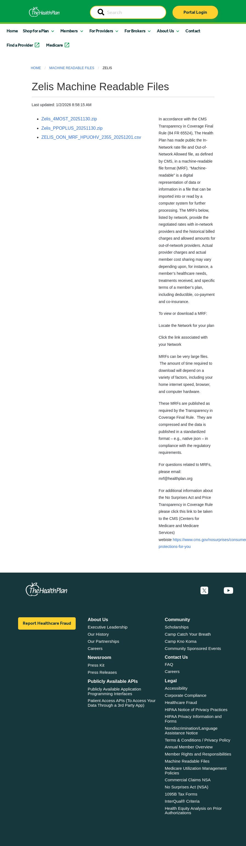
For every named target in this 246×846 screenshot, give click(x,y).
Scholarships (177, 627)
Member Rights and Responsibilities (198, 754)
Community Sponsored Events (193, 648)
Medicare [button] (54, 45)
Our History (98, 634)
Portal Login (195, 12)
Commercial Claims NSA (188, 779)
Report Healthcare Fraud (47, 623)
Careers (95, 648)
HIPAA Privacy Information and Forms (193, 718)
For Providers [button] (101, 30)
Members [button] (69, 30)
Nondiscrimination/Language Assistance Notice (191, 730)
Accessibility (176, 688)
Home (12, 30)
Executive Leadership (108, 627)
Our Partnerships (103, 641)
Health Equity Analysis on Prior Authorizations (193, 810)
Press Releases (102, 672)
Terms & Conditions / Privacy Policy (197, 740)
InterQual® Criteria (182, 801)
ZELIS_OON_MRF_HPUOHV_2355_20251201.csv (91, 137)
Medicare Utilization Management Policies (196, 770)
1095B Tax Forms (181, 794)
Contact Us (176, 657)
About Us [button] (165, 30)
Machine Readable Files (71, 68)
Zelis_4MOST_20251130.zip (69, 119)
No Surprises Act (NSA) (186, 787)
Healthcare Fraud (181, 702)
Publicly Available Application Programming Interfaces (114, 691)
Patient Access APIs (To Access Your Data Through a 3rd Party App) (121, 703)
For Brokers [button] (135, 30)
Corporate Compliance (186, 695)
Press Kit (96, 665)
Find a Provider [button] (20, 45)
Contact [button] (192, 30)
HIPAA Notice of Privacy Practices (196, 709)
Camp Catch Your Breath (188, 634)
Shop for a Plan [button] (36, 30)
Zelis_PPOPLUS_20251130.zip (72, 128)
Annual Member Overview (189, 747)
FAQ (169, 664)
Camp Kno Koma (181, 641)
